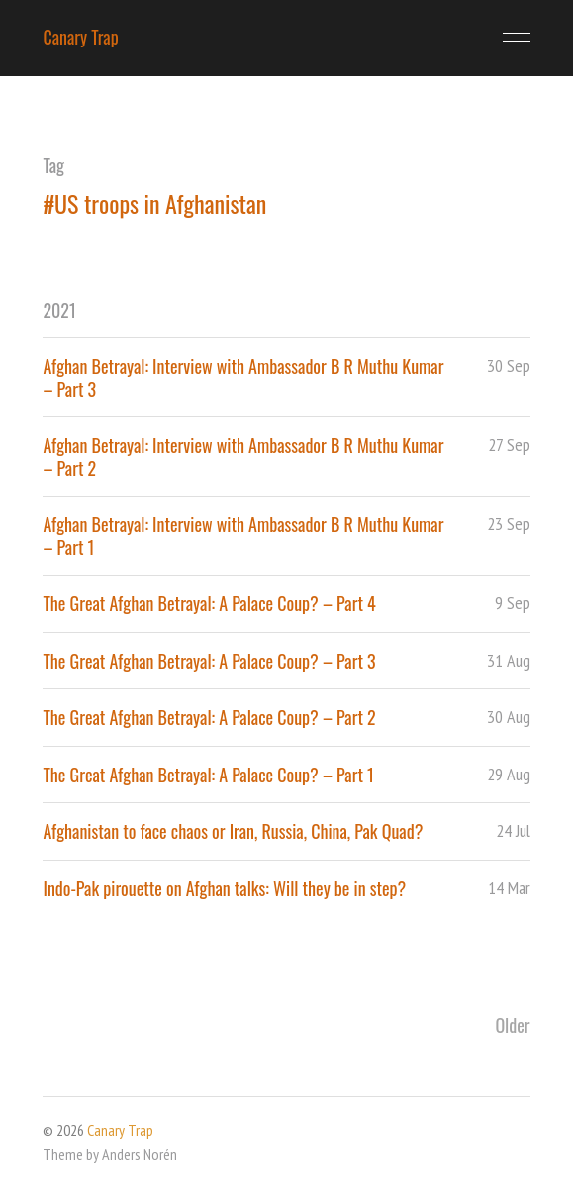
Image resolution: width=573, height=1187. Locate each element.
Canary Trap (80, 36)
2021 (59, 309)
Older (512, 1025)
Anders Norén (139, 1154)
